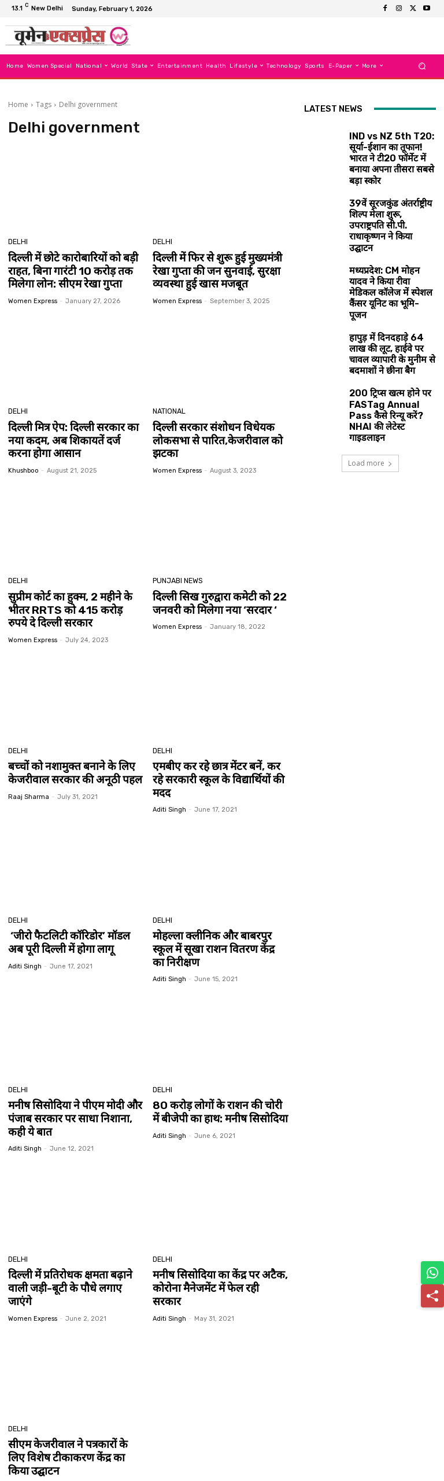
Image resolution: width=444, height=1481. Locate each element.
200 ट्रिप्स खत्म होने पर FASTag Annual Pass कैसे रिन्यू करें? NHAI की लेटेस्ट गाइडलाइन (389, 334)
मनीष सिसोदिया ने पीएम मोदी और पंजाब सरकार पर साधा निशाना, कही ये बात (75, 1072)
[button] (422, 65)
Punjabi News (176, 573)
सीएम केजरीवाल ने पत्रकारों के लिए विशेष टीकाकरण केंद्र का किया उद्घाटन (74, 1385)
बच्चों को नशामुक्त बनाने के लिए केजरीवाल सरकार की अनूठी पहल (67, 759)
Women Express (32, 297)
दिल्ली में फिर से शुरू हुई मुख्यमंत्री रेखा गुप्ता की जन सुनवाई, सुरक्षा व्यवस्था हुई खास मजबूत (219, 269)
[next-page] (21, 1446)
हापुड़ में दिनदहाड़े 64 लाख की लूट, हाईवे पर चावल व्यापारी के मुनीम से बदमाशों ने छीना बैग (389, 286)
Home (18, 104)
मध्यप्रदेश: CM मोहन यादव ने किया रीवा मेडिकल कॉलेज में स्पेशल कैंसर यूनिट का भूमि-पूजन (388, 238)
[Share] (432, 1295)
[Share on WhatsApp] (432, 1272)
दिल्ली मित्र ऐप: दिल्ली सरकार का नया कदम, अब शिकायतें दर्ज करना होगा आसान (73, 434)
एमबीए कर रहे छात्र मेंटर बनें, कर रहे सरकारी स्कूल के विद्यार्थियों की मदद (215, 759)
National (168, 408)
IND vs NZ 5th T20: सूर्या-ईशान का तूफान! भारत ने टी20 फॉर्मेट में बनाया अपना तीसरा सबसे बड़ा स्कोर (391, 142)
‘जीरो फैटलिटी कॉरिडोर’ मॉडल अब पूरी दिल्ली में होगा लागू (69, 912)
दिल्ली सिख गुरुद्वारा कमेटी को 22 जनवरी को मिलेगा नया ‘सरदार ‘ (212, 593)
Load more (370, 384)
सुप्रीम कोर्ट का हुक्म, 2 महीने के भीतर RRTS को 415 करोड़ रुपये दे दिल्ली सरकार (74, 599)
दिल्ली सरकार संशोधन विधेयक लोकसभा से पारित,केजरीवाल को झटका (210, 434)
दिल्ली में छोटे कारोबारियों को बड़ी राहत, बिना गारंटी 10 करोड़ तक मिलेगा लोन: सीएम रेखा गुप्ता (65, 269)
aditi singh (169, 781)
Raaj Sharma (28, 781)
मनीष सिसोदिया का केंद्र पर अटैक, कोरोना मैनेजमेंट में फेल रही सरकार (213, 1231)
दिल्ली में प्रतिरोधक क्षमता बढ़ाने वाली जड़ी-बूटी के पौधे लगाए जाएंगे (72, 1231)
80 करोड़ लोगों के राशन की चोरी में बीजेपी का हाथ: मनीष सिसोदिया (214, 1066)
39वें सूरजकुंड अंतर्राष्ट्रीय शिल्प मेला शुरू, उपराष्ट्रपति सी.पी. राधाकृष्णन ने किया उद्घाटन (390, 190)
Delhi (17, 243)
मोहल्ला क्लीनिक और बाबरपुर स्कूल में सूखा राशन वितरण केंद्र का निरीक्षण (220, 912)
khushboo (23, 462)
